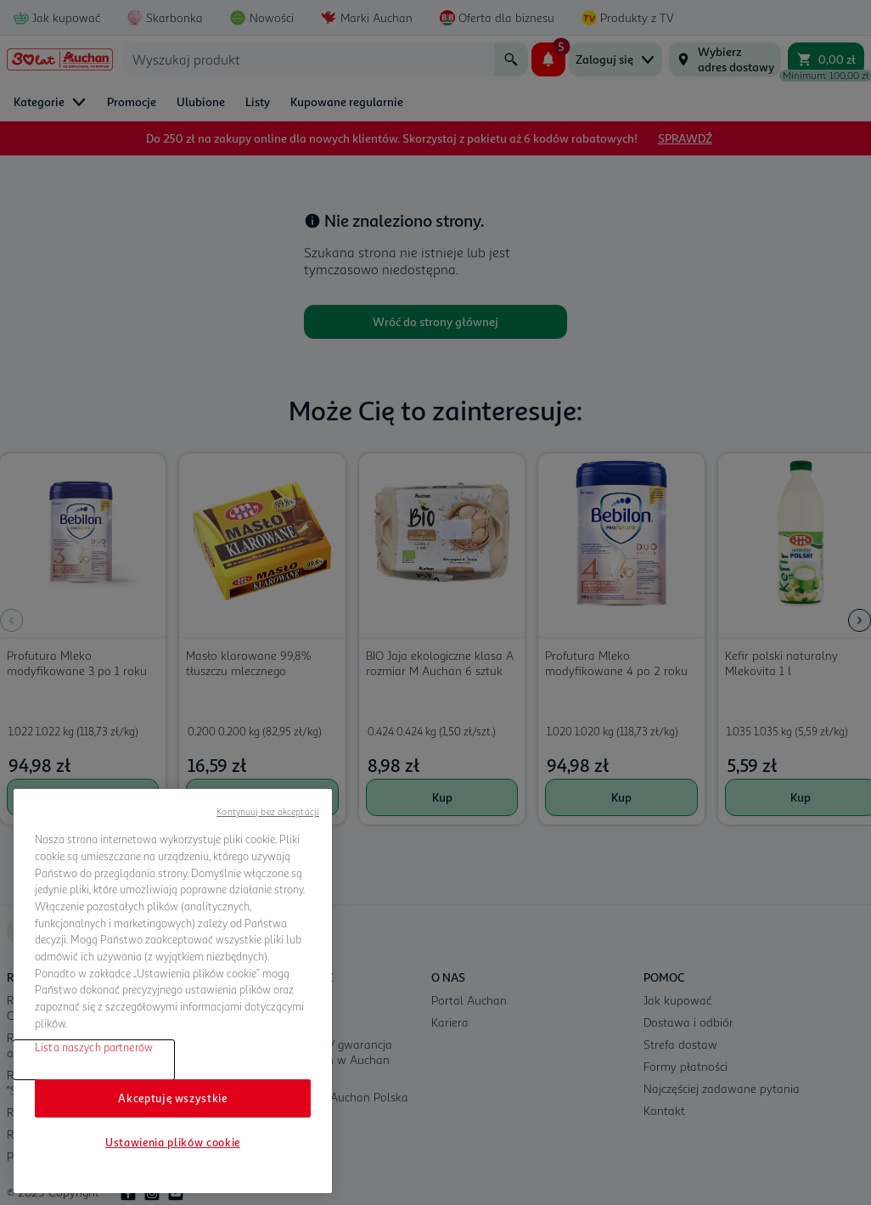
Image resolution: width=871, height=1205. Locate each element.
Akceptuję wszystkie (172, 1098)
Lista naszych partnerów (94, 1047)
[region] (173, 991)
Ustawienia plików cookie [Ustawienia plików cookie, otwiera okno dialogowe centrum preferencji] (172, 1142)
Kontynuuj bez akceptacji (267, 811)
